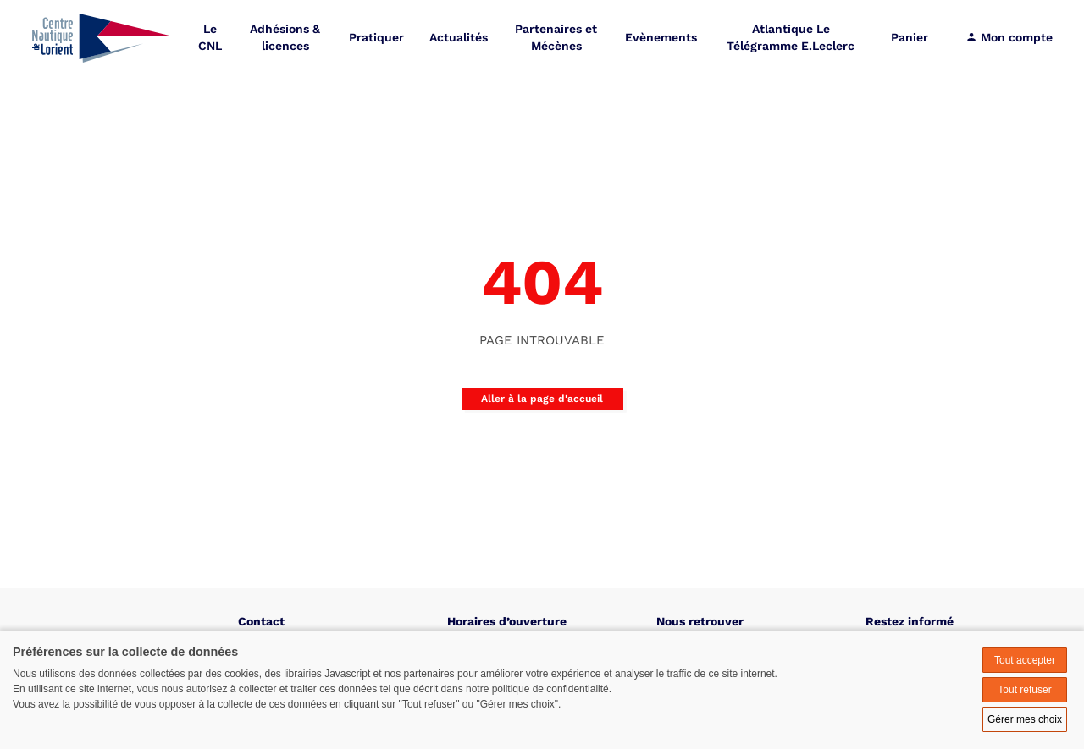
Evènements (661, 37)
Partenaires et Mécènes (556, 37)
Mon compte (1009, 37)
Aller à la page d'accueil (542, 399)
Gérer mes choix (1024, 719)
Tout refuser (1024, 690)
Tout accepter (1024, 660)
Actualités (458, 37)
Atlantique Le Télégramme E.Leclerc (790, 37)
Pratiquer (376, 37)
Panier (909, 37)
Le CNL (210, 37)
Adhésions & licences (285, 37)
